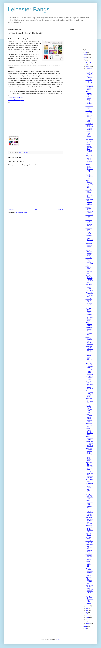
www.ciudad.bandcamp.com (16, 100)
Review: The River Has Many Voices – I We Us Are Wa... (88, 357)
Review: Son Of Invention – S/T (89, 400)
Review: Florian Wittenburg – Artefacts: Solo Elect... (89, 512)
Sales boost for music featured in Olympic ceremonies (89, 287)
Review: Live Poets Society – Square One (88, 134)
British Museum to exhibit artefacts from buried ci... (89, 269)
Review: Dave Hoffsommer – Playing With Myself (89, 444)
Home (35, 209)
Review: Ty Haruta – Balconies (88, 93)
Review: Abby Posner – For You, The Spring (89, 372)
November (88, 62)
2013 (85, 54)
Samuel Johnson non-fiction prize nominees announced (89, 340)
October (88, 66)
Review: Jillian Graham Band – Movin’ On (89, 458)
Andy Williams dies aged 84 (89, 141)
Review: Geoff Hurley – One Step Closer (89, 310)
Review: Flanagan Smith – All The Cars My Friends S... (89, 279)
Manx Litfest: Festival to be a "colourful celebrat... (88, 113)
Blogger (57, 639)
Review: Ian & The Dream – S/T (89, 216)
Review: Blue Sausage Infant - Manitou (88, 246)
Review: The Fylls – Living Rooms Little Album (89, 260)
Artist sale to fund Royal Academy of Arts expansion (89, 520)
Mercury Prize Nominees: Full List (89, 378)
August (88, 606)
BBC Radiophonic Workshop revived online (89, 393)
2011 (85, 626)
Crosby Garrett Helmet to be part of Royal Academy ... (89, 451)
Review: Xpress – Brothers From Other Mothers (89, 431)
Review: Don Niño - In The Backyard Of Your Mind (88, 302)
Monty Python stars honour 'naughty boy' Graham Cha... (89, 488)
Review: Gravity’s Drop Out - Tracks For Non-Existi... (88, 184)
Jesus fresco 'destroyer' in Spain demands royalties (88, 222)
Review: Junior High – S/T (89, 541)
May (87, 613)
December (88, 59)
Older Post (60, 209)
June (87, 610)
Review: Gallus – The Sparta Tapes (89, 176)
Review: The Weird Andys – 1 (88, 120)
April (87, 615)
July (87, 608)
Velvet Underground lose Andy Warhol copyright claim (89, 418)
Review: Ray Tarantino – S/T (89, 425)
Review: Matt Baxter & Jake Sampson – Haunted (89, 230)
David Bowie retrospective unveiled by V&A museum (89, 556)
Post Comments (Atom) (21, 212)
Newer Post (11, 209)
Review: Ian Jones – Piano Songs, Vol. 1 (89, 238)
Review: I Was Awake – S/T (89, 107)
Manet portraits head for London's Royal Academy (88, 100)
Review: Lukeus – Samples (88, 324)
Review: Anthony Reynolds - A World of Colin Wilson (88, 408)
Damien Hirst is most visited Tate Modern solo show (89, 348)
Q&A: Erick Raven (88, 538)
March (87, 617)
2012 (85, 57)
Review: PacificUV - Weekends (89, 438)
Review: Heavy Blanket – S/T (88, 564)
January (88, 623)
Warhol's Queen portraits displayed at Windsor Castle (89, 168)
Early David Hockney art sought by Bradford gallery (89, 252)
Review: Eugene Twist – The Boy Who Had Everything (89, 572)
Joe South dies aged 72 (89, 480)
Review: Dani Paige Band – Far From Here (89, 294)
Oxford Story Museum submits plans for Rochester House (88, 331)
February (88, 619)
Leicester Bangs (29, 9)
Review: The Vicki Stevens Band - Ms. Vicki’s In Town (89, 193)
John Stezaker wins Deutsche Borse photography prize (89, 548)
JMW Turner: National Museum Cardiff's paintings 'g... (88, 159)
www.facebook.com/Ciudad (15, 98)
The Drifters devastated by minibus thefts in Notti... (89, 317)
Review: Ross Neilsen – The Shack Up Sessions (89, 74)
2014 (85, 52)
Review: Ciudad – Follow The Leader (89, 496)
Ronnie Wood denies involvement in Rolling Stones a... (89, 126)
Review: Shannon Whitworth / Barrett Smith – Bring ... (89, 599)
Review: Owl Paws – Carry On (88, 81)
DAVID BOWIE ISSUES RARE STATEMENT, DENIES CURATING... (89, 590)
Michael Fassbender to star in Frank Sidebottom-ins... (89, 504)
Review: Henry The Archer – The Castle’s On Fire (89, 528)
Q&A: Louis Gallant (88, 534)
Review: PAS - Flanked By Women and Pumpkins (89, 365)
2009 (85, 628)
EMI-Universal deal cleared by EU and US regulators (89, 201)
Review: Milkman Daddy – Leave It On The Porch (89, 209)
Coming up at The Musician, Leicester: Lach (88, 580)
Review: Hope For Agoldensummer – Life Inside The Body (89, 466)
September (88, 68)
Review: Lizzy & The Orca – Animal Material (89, 87)
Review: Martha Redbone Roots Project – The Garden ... (89, 149)
